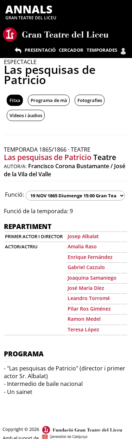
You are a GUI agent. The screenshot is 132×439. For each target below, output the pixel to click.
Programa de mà (49, 100)
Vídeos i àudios (26, 115)
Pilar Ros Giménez (89, 308)
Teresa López (83, 329)
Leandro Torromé (89, 298)
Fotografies (89, 100)
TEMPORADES (102, 50)
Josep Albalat (83, 236)
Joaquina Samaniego (92, 277)
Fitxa (15, 100)
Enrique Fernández (90, 257)
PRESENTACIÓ (40, 50)
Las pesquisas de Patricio (48, 157)
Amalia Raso (82, 246)
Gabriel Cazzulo (86, 267)
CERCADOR (71, 50)
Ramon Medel (84, 319)
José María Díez (86, 288)
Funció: (14, 194)
